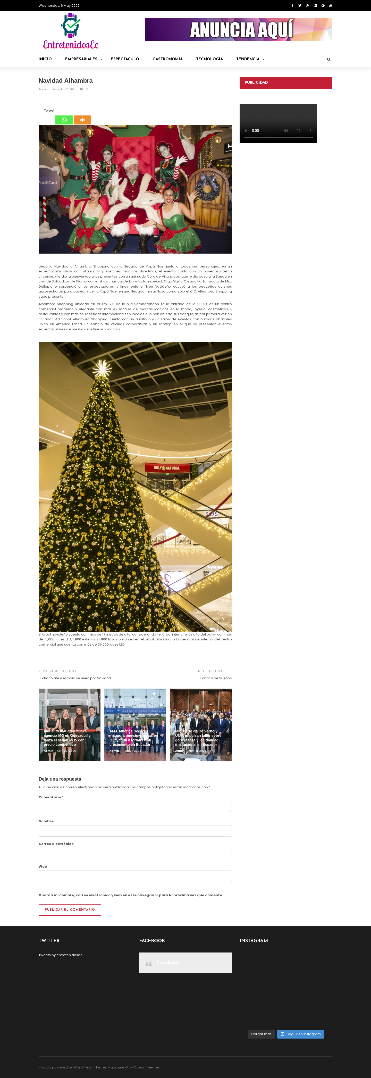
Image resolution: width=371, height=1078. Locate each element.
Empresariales (84, 59)
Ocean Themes (147, 1067)
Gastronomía (168, 59)
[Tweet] (42, 111)
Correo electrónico (56, 843)
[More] (82, 116)
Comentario (51, 797)
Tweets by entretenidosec (60, 954)
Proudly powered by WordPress (65, 1067)
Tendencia (250, 59)
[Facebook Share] (39, 111)
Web (43, 866)
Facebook (168, 962)
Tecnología (209, 59)
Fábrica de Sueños (216, 678)
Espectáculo (125, 59)
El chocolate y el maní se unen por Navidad (75, 678)
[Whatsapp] (64, 116)
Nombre (46, 821)
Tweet (49, 110)
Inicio (45, 59)
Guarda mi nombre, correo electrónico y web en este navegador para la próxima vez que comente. (131, 895)
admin (43, 89)
